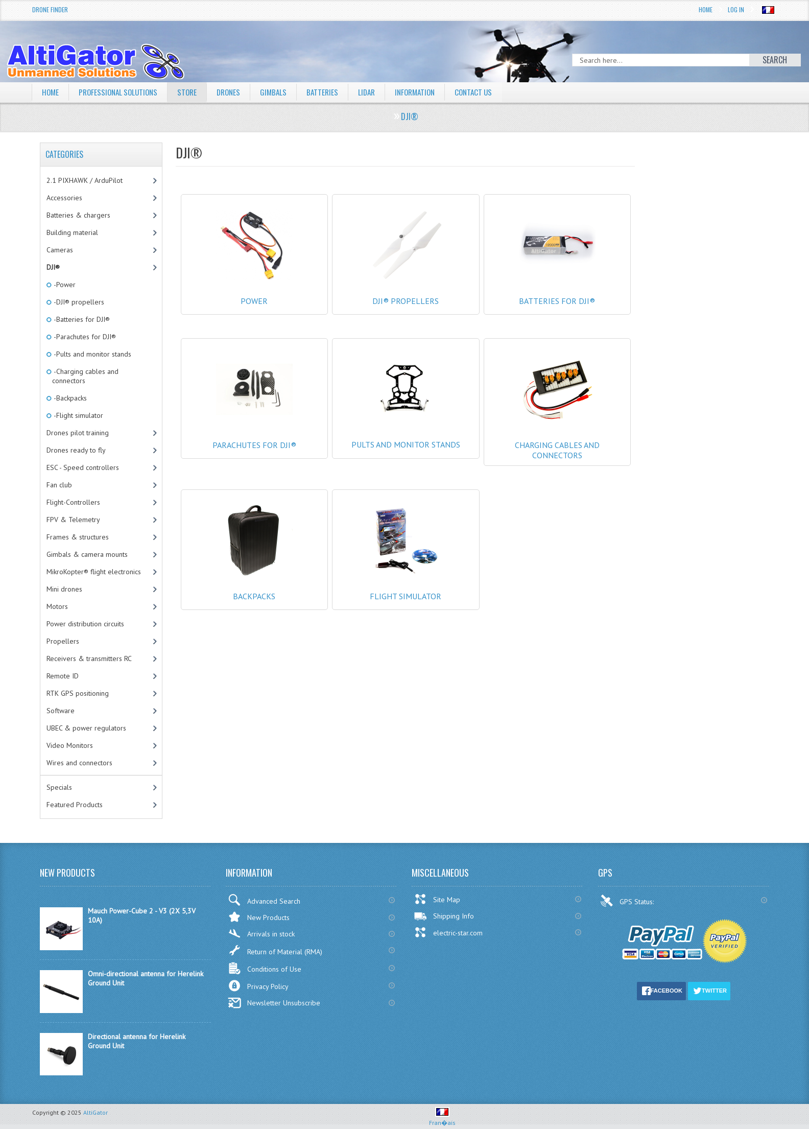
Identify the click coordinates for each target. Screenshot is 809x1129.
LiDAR (378, 92)
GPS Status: (628, 900)
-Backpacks (69, 398)
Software (60, 710)
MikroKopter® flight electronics (93, 571)
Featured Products (74, 804)
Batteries (333, 92)
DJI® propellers (406, 290)
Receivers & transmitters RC (89, 658)
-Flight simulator (77, 415)
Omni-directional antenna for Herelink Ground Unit (145, 978)
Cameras (59, 249)
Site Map (437, 899)
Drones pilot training (77, 432)
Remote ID (62, 675)
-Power (64, 284)
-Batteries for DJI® (81, 319)
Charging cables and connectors (557, 439)
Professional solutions (121, 92)
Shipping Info (444, 916)
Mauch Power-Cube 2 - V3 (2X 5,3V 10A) (142, 915)
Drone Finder (50, 9)
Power (254, 290)
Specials (59, 787)
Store (193, 92)
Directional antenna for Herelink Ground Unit (136, 1041)
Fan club (59, 484)
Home (705, 9)
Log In (736, 9)
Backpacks (254, 586)
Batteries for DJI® (557, 290)
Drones (236, 92)
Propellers (62, 641)
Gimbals (283, 92)
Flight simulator (406, 586)
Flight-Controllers (73, 502)
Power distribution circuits (85, 623)
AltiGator (95, 1112)
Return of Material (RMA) (275, 950)
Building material (72, 232)
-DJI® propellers (78, 302)
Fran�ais (442, 1118)
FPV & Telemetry (73, 519)
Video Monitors (69, 745)
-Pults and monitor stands (91, 354)
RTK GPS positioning (77, 693)
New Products (259, 916)
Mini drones (64, 589)
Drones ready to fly (76, 450)
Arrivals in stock (261, 933)
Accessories (64, 197)
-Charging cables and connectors (85, 376)
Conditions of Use (264, 968)
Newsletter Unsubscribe (274, 1002)
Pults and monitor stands (406, 430)
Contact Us (491, 92)
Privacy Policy (258, 985)
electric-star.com (448, 932)
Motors (57, 606)
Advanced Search (264, 900)
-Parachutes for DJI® (84, 336)
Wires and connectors (79, 762)
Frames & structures (77, 537)
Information (429, 92)
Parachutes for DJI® (254, 434)
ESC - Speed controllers (82, 467)
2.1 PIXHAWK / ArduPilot (84, 180)
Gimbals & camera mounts (87, 554)
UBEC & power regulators (86, 728)
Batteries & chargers (78, 215)
